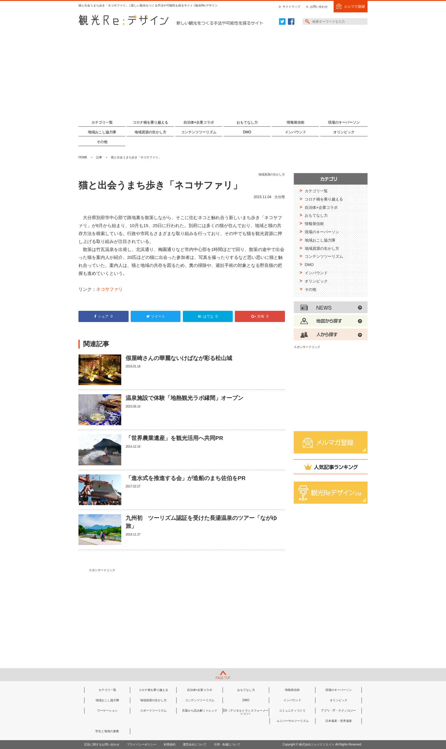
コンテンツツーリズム (199, 132)
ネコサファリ (109, 289)
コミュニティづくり (292, 710)
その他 (102, 142)
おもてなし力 (247, 122)
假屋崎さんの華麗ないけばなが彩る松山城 (179, 358)
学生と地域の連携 (107, 731)
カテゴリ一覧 (102, 122)
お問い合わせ (319, 6)
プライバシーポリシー (141, 744)
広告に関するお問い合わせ (101, 744)
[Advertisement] (223, 70)
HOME (82, 157)
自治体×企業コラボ (198, 122)
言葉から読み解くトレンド (199, 710)
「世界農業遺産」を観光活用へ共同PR (174, 438)
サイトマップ (291, 6)
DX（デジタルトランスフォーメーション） (246, 712)
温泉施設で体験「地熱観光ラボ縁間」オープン (184, 398)
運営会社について (194, 744)
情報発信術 (295, 122)
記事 (99, 157)
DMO (247, 132)
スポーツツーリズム (153, 710)
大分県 (279, 197)
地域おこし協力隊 (102, 132)
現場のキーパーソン (344, 122)
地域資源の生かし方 (150, 132)
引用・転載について (227, 744)
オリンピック (344, 132)
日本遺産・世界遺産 (338, 720)
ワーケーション (107, 710)
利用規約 (170, 744)
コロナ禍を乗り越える (150, 122)
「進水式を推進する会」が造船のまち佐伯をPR (185, 478)
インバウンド (295, 132)
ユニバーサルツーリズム (292, 720)
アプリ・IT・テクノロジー (338, 710)
